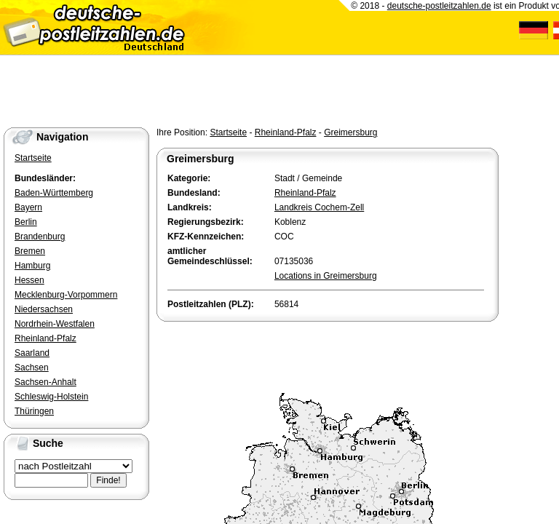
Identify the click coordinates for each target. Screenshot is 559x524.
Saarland (32, 353)
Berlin (26, 222)
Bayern (28, 207)
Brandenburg (40, 236)
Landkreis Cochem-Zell (319, 207)
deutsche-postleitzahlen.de (439, 6)
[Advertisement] (326, 354)
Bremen (30, 251)
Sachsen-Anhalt (45, 382)
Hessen (29, 280)
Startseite (228, 132)
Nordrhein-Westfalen (55, 324)
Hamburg (32, 266)
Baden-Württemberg (54, 193)
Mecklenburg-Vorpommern (66, 295)
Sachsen (32, 367)
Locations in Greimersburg (325, 276)
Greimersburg (350, 132)
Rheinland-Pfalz (286, 132)
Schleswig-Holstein (51, 397)
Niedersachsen (44, 309)
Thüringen (34, 411)
